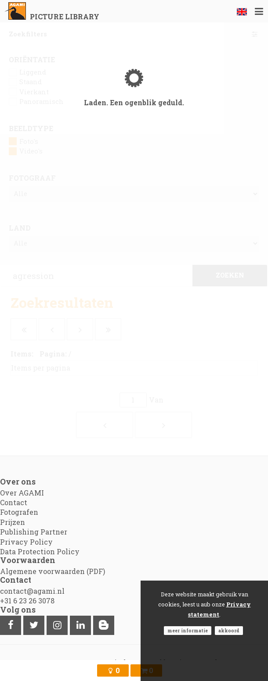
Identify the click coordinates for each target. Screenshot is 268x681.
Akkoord (228, 631)
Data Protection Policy (40, 551)
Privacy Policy (26, 541)
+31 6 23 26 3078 (27, 600)
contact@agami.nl (32, 590)
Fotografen (19, 512)
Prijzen (12, 522)
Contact (13, 502)
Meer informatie (187, 631)
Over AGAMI (22, 492)
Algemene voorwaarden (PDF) (52, 571)
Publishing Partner (33, 531)
